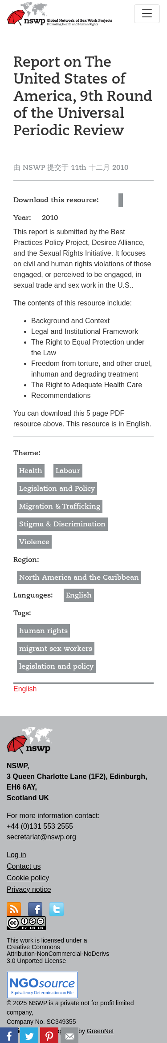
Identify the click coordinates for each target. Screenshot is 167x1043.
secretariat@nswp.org (41, 837)
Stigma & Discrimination (62, 524)
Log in (16, 854)
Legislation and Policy (57, 488)
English (79, 595)
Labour (68, 470)
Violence (34, 542)
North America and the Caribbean (79, 577)
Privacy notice (29, 889)
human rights (43, 630)
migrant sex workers (55, 648)
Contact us (24, 866)
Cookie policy (28, 878)
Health (30, 470)
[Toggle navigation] (147, 13)
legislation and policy (56, 666)
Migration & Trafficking (59, 506)
